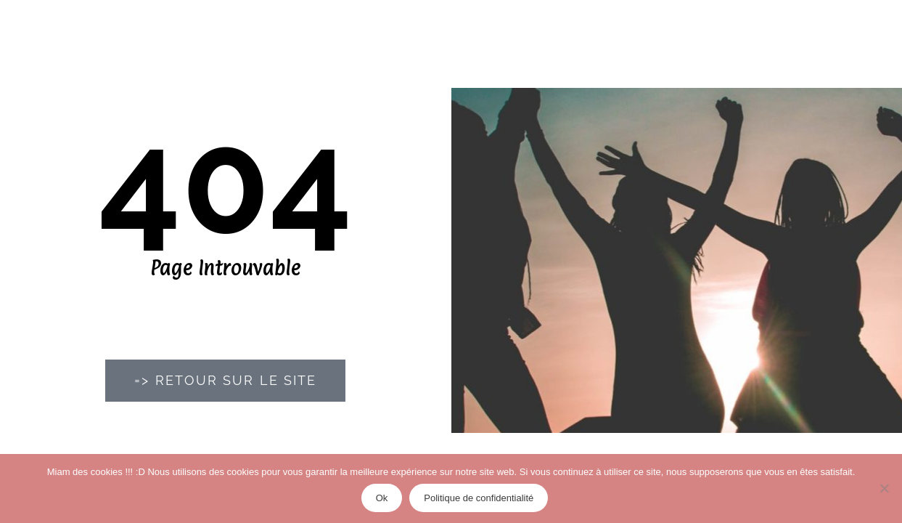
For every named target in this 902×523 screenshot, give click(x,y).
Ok (382, 497)
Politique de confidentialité (478, 497)
